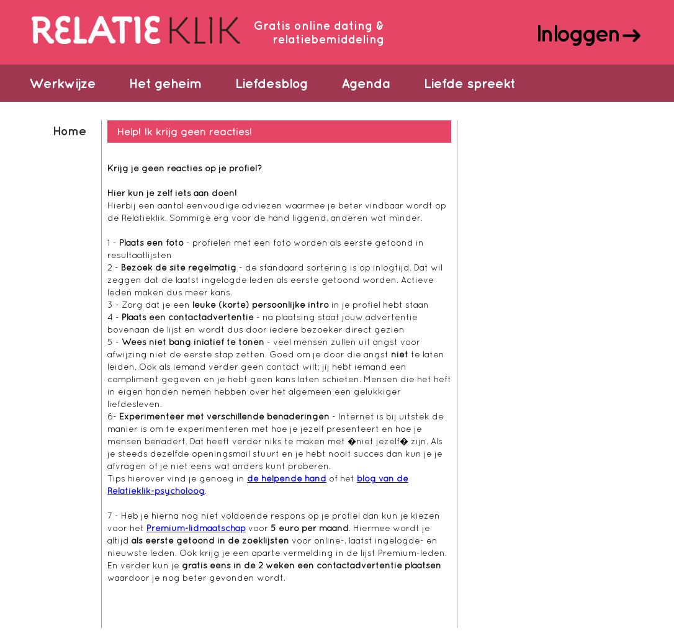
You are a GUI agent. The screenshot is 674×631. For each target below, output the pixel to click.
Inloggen (577, 33)
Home (69, 130)
